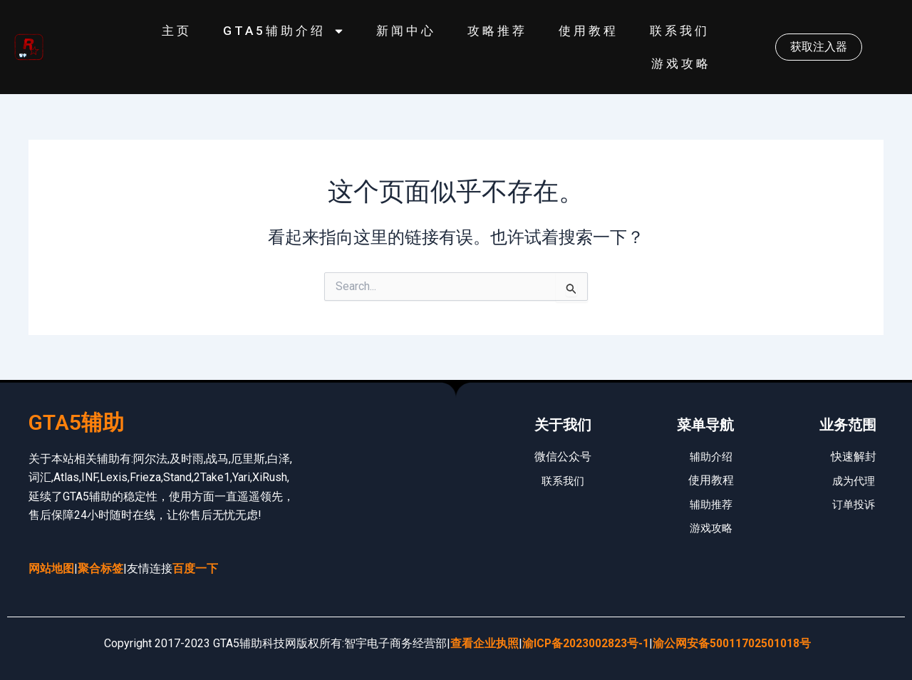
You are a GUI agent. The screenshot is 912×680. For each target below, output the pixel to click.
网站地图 (51, 568)
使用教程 (588, 31)
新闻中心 (406, 31)
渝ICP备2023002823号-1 (586, 643)
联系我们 (680, 31)
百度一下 (195, 568)
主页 (177, 31)
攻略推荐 (497, 31)
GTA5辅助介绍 (284, 31)
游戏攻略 (681, 63)
